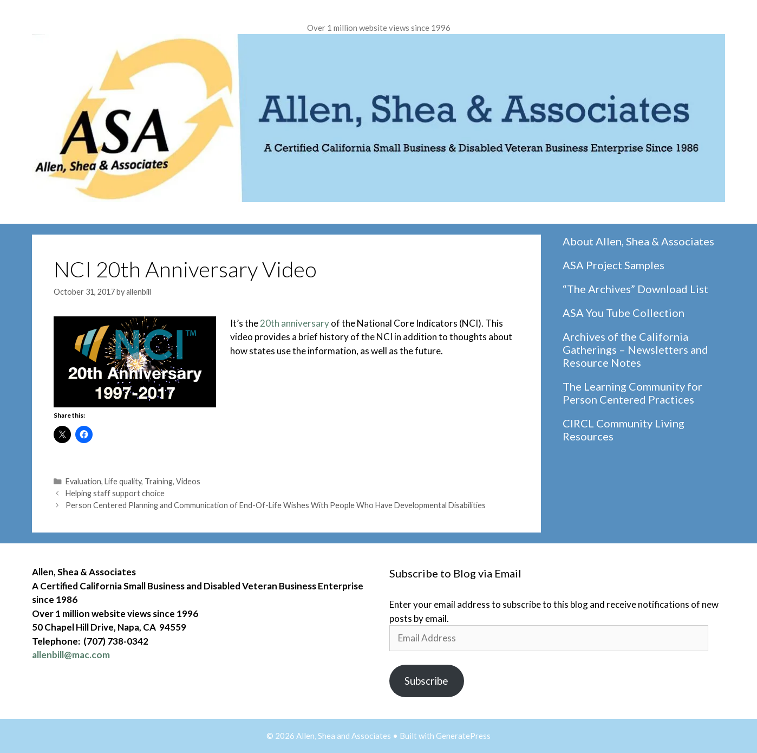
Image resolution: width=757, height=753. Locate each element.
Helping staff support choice (115, 493)
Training (159, 481)
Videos (188, 481)
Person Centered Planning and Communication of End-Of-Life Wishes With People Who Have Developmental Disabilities (276, 505)
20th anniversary (294, 323)
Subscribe (426, 680)
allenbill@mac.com (71, 654)
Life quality (123, 481)
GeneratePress (463, 736)
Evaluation (83, 481)
